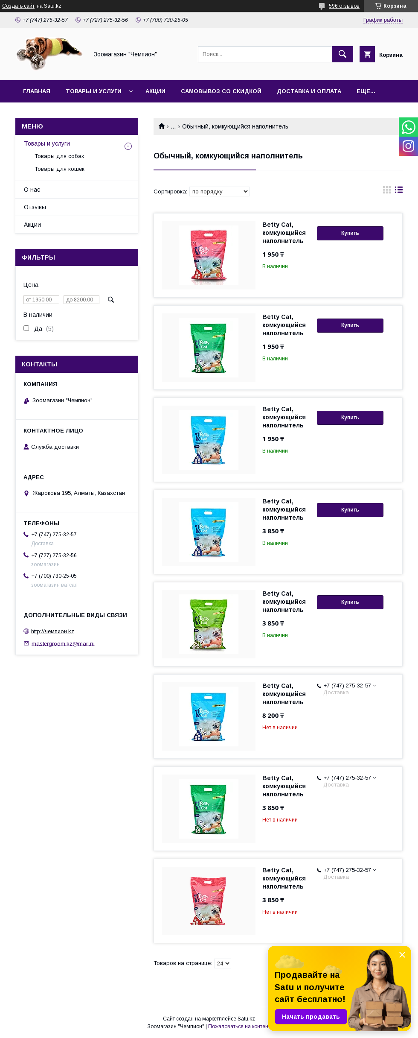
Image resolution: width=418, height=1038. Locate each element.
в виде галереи (387, 192)
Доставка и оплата (309, 91)
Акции (155, 91)
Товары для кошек (59, 169)
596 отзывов (344, 6)
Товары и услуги (94, 91)
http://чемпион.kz (52, 631)
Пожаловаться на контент (239, 1026)
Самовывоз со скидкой (221, 91)
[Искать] (342, 54)
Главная (36, 91)
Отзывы (35, 207)
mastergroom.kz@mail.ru (63, 643)
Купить (350, 233)
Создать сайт (18, 6)
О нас (32, 189)
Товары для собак (59, 156)
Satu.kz (246, 1019)
